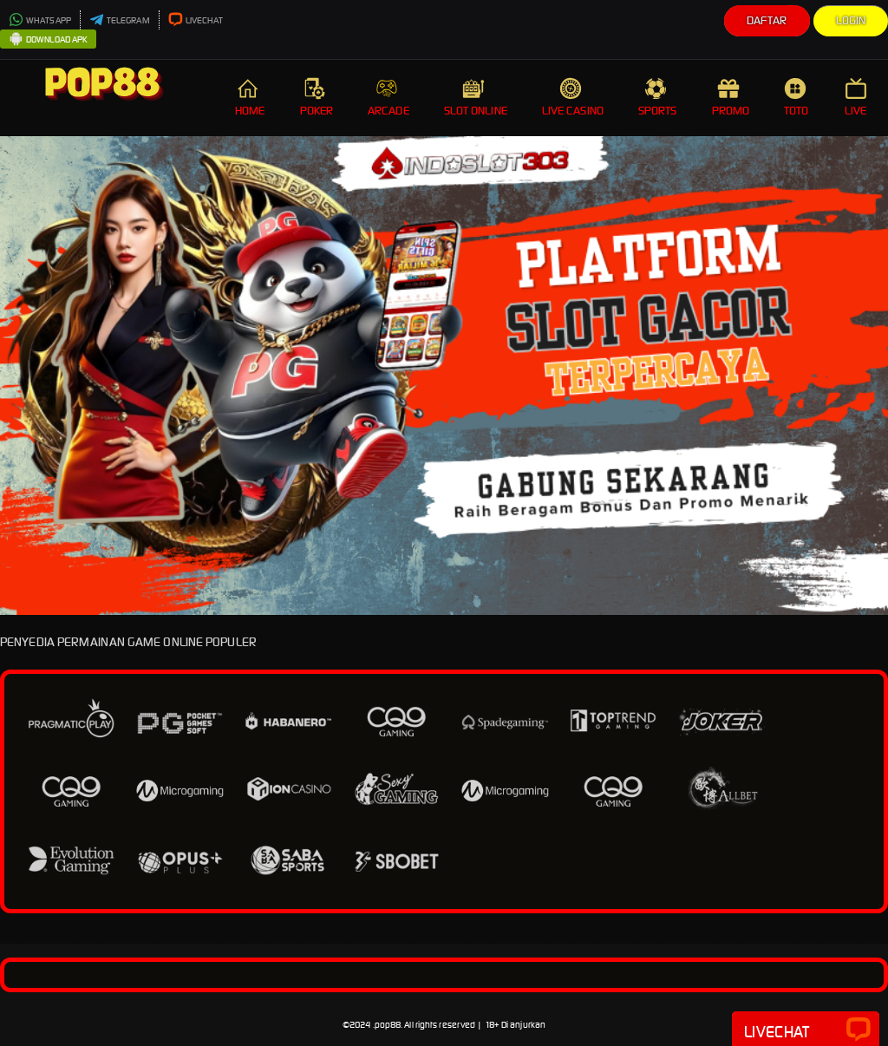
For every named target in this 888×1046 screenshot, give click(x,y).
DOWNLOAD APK (48, 40)
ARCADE (388, 97)
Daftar (767, 20)
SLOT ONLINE (475, 97)
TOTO (797, 97)
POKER (317, 97)
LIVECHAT (196, 20)
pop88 (388, 1024)
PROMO (731, 97)
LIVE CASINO (573, 97)
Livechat (805, 1030)
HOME (249, 97)
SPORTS (657, 97)
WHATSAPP (40, 20)
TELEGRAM (119, 20)
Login (851, 20)
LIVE (858, 97)
